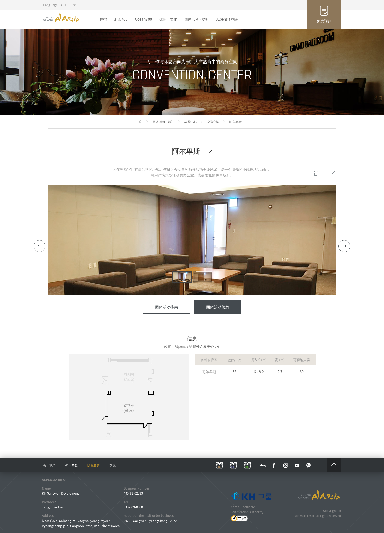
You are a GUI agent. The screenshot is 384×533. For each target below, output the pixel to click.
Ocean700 (143, 19)
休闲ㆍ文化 (168, 19)
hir (233, 465)
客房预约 (324, 21)
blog (262, 465)
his (247, 465)
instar (285, 465)
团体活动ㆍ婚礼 (196, 19)
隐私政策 (93, 465)
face (274, 465)
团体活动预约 (217, 307)
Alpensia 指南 (227, 19)
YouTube (297, 465)
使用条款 (71, 465)
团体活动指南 (166, 307)
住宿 (103, 19)
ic (219, 465)
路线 (112, 465)
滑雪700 (121, 19)
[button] (40, 246)
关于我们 (49, 465)
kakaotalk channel (308, 465)
